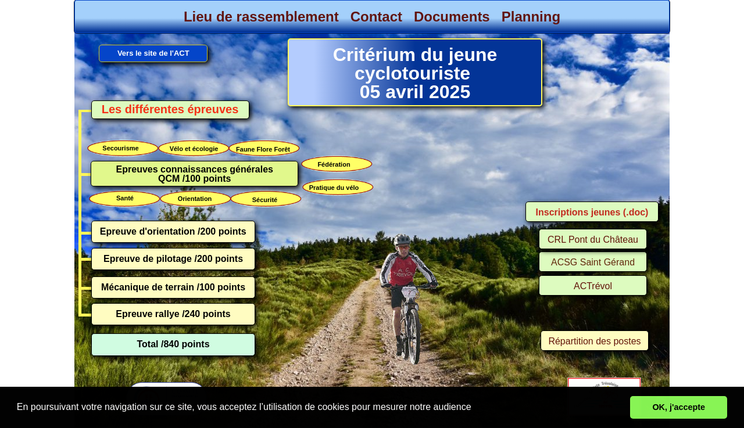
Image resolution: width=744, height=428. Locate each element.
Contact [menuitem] (376, 16)
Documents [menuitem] (452, 16)
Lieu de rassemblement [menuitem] (261, 16)
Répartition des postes (594, 341)
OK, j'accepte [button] (678, 407)
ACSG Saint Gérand (593, 262)
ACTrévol (593, 286)
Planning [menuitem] (531, 16)
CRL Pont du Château (593, 239)
